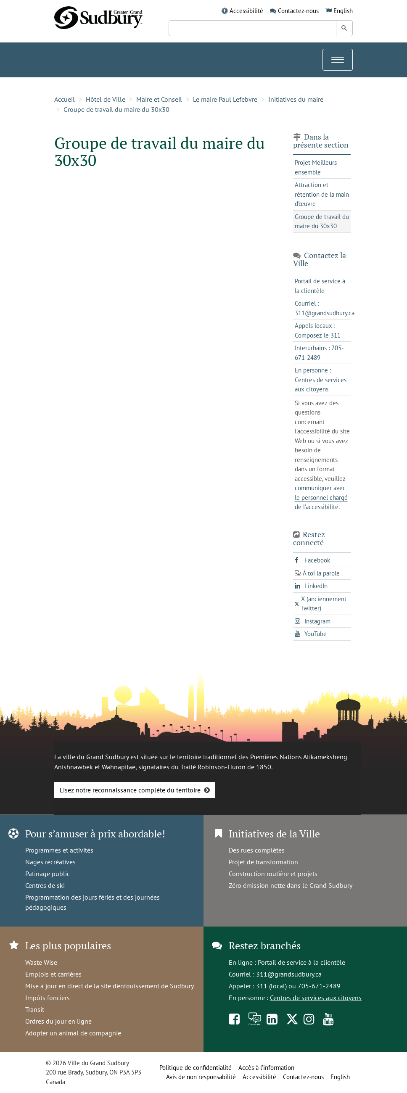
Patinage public (47, 873)
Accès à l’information (266, 1068)
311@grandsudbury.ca (289, 974)
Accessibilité (246, 11)
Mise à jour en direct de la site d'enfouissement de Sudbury (109, 986)
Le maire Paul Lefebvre (225, 99)
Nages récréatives (50, 862)
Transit (34, 1009)
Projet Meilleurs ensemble (316, 167)
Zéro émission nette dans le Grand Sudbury (290, 885)
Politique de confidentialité (195, 1068)
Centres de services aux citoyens (316, 997)
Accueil (64, 99)
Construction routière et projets (273, 873)
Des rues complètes (257, 850)
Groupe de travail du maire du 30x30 (116, 109)
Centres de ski (45, 885)
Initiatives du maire (295, 99)
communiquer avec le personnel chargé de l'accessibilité (321, 497)
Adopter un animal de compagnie (73, 1033)
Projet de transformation (263, 862)
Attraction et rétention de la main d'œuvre (322, 194)
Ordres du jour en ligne (58, 1021)
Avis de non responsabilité (201, 1077)
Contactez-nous (298, 11)
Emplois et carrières (53, 974)
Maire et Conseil (159, 99)
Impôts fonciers (47, 997)
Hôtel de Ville (105, 99)
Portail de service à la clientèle (301, 962)
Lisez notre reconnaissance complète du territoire (130, 790)
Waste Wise (41, 962)
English (343, 11)
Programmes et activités (59, 850)
